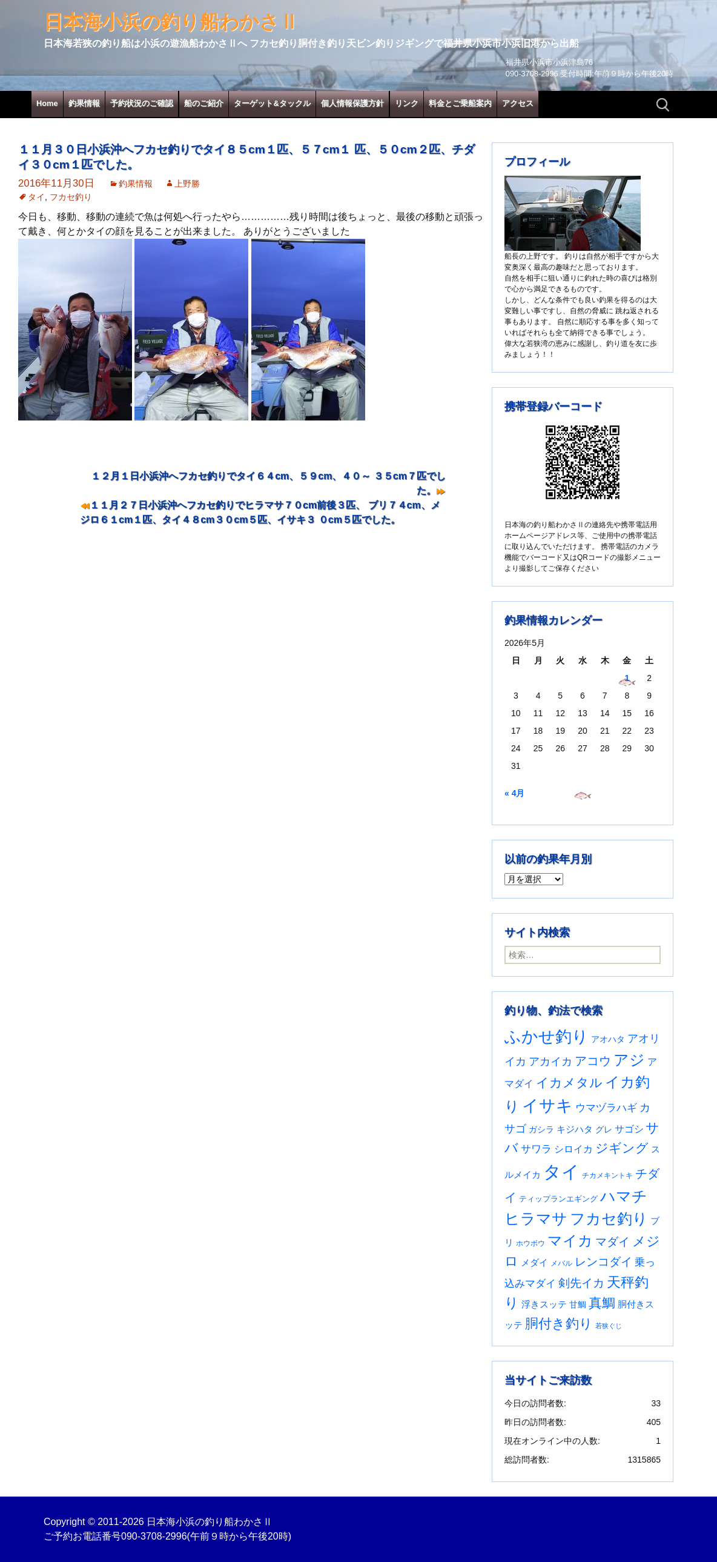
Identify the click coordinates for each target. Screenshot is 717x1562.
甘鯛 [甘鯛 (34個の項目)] (577, 1304)
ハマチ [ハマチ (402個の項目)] (623, 1196)
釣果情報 (84, 103)
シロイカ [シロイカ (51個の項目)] (573, 1149)
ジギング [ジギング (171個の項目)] (622, 1148)
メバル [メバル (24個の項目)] (561, 1263)
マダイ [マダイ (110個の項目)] (612, 1241)
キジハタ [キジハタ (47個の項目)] (575, 1129)
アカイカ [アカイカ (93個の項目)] (550, 1061)
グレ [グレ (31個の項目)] (603, 1129)
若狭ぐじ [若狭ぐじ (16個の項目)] (608, 1325)
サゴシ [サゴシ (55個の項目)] (629, 1128)
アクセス (518, 103)
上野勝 (187, 183)
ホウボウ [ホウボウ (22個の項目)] (530, 1243)
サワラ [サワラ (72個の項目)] (536, 1149)
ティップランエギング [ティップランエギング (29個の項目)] (558, 1198)
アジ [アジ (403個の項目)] (629, 1059)
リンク (406, 103)
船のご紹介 (203, 103)
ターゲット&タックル (272, 103)
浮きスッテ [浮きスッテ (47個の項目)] (544, 1304)
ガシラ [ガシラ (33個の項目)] (541, 1129)
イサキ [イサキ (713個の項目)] (547, 1105)
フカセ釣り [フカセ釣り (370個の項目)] (609, 1219)
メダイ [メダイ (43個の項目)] (534, 1263)
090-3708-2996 (154, 1536)
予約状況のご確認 (141, 103)
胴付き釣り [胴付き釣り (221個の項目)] (559, 1323)
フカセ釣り (71, 197)
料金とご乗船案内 (460, 103)
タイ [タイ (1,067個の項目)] (561, 1171)
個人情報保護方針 (352, 103)
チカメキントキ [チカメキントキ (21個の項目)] (607, 1175)
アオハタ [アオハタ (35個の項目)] (608, 1039)
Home (47, 103)
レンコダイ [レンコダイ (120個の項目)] (603, 1261)
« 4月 (514, 793)
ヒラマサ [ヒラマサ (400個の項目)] (535, 1218)
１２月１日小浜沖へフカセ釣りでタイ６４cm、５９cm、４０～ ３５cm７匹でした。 (268, 483)
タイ (36, 197)
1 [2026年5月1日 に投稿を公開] (626, 678)
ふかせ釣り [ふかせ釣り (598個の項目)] (546, 1037)
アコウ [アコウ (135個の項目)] (593, 1061)
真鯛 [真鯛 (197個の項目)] (602, 1303)
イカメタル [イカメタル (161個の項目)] (569, 1082)
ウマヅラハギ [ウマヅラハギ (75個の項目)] (606, 1108)
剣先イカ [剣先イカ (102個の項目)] (581, 1283)
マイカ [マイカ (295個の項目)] (570, 1241)
